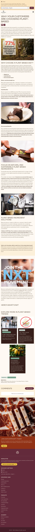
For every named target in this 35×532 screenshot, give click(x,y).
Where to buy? (4, 492)
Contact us (3, 488)
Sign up (4, 445)
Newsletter (3, 490)
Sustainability (3, 482)
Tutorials (2, 524)
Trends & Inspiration (5, 481)
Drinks (2, 511)
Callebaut (21, 290)
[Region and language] (15, 8)
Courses (2, 518)
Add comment (29, 388)
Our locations (3, 522)
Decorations (3, 506)
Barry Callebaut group (5, 486)
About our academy (5, 516)
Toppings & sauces (4, 508)
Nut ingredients (4, 500)
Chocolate (3, 497)
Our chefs (3, 520)
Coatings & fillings (4, 502)
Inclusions (3, 504)
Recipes (2, 479)
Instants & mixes (4, 509)
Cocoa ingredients (4, 499)
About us (2, 484)
